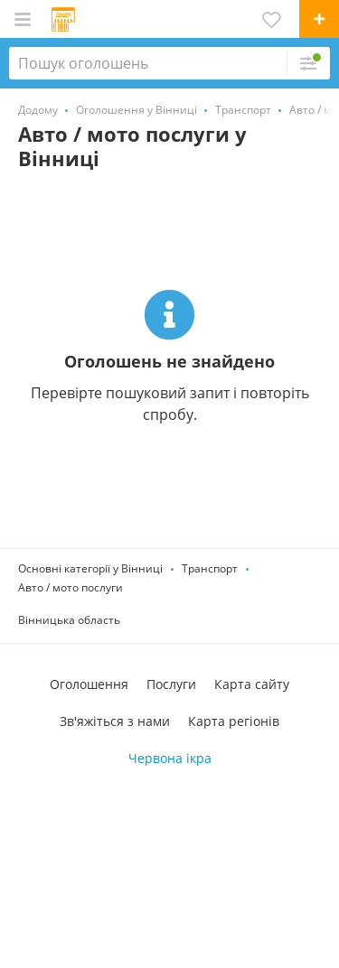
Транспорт (210, 568)
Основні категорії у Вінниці (90, 568)
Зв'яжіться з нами (115, 721)
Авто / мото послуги (70, 587)
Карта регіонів (233, 721)
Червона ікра (170, 758)
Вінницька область (69, 620)
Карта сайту (251, 684)
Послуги (171, 684)
